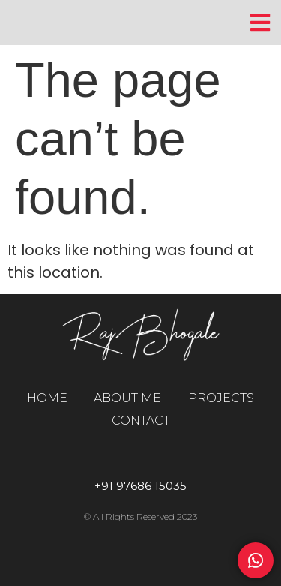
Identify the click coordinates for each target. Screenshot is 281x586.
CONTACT (141, 420)
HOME (47, 398)
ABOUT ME (127, 398)
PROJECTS (221, 398)
